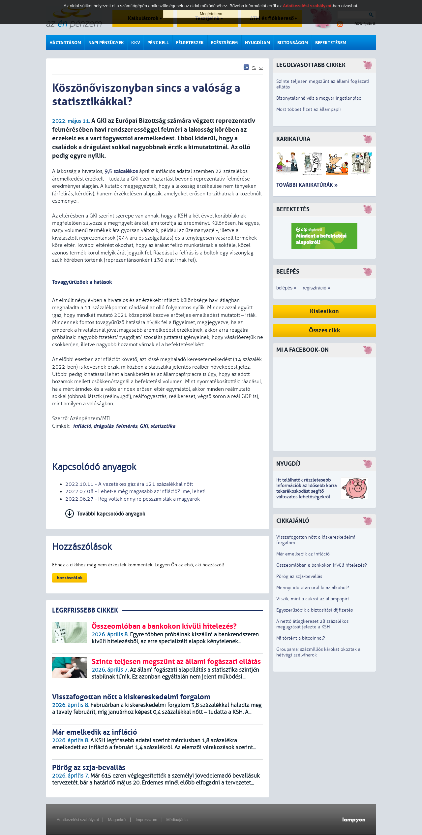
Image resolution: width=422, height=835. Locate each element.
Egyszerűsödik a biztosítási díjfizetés (314, 610)
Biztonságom (292, 43)
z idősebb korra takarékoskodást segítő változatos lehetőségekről (306, 491)
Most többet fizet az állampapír (308, 109)
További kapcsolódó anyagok (111, 514)
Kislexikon (324, 311)
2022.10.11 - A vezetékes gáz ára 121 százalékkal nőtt (129, 484)
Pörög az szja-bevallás (299, 576)
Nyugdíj (288, 463)
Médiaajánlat (177, 820)
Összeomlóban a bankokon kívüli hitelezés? (321, 565)
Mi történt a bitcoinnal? (300, 638)
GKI (143, 426)
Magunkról (117, 820)
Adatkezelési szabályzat (78, 820)
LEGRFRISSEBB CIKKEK (85, 610)
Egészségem (224, 43)
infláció (82, 426)
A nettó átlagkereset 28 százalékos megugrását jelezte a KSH (312, 624)
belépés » (286, 287)
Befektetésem (330, 43)
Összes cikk (324, 330)
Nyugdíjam (257, 43)
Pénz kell (158, 43)
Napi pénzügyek (106, 43)
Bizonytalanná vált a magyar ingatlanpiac (318, 98)
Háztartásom (65, 43)
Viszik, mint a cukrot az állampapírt (312, 599)
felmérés (126, 426)
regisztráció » (316, 287)
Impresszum (146, 820)
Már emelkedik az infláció (303, 554)
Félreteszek (190, 43)
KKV (135, 43)
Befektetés (293, 209)
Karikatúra (293, 139)
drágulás (103, 426)
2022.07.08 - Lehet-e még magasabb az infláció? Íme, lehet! (135, 491)
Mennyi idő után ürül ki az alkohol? (312, 587)
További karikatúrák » (307, 185)
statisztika (162, 426)
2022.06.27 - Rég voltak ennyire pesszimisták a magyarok (132, 499)
